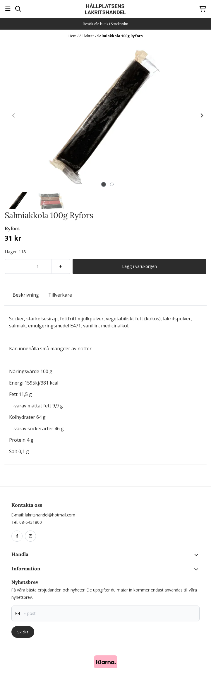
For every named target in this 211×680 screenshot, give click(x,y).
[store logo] (105, 9)
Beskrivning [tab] (26, 295)
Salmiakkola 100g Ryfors (120, 35)
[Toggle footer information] (197, 554)
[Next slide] (201, 115)
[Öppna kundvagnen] (202, 9)
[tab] (103, 184)
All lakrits (87, 35)
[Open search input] (18, 9)
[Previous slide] (13, 115)
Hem (72, 35)
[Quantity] (37, 266)
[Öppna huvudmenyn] (8, 9)
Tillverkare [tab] (60, 295)
